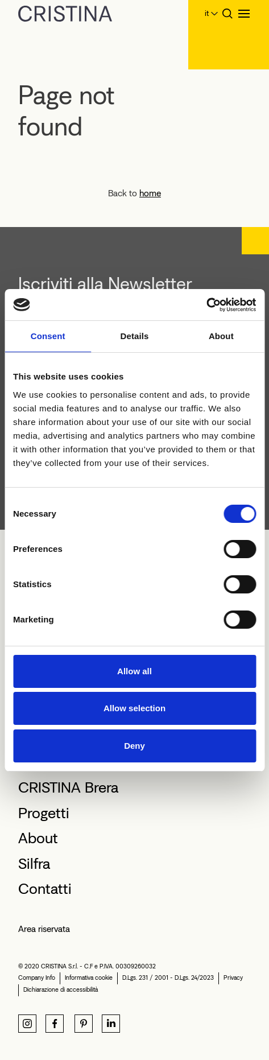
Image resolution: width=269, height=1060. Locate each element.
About (38, 838)
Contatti (45, 889)
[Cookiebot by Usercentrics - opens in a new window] (206, 305)
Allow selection (134, 708)
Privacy (233, 977)
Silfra (34, 864)
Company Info (36, 977)
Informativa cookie (89, 977)
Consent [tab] (48, 336)
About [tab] (221, 336)
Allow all (134, 671)
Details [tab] (135, 336)
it (207, 13)
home (150, 193)
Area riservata (44, 928)
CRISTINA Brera (68, 787)
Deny (134, 745)
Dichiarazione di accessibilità (60, 989)
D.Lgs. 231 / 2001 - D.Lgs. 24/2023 (168, 977)
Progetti (43, 813)
